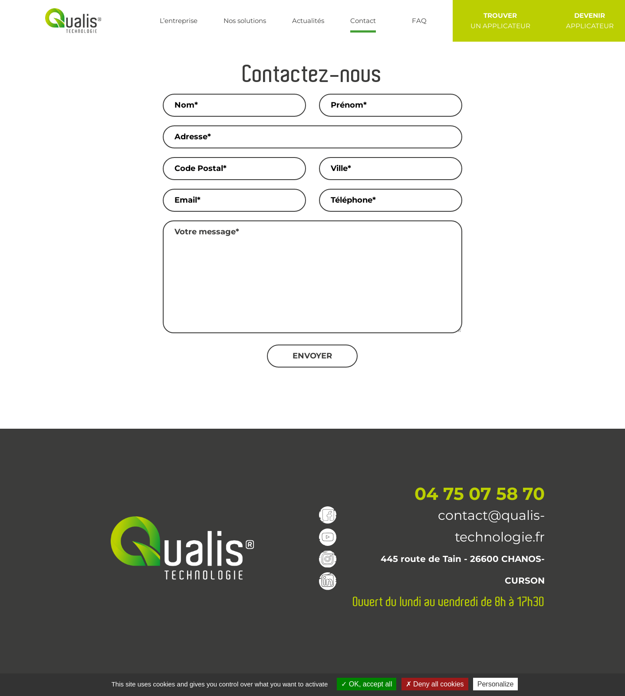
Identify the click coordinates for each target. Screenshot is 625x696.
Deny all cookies (435, 684)
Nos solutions (245, 20)
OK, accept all (366, 684)
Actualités (308, 20)
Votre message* (312, 276)
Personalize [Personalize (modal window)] (495, 684)
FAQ (419, 20)
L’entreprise (178, 20)
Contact (363, 20)
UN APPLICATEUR (500, 20)
